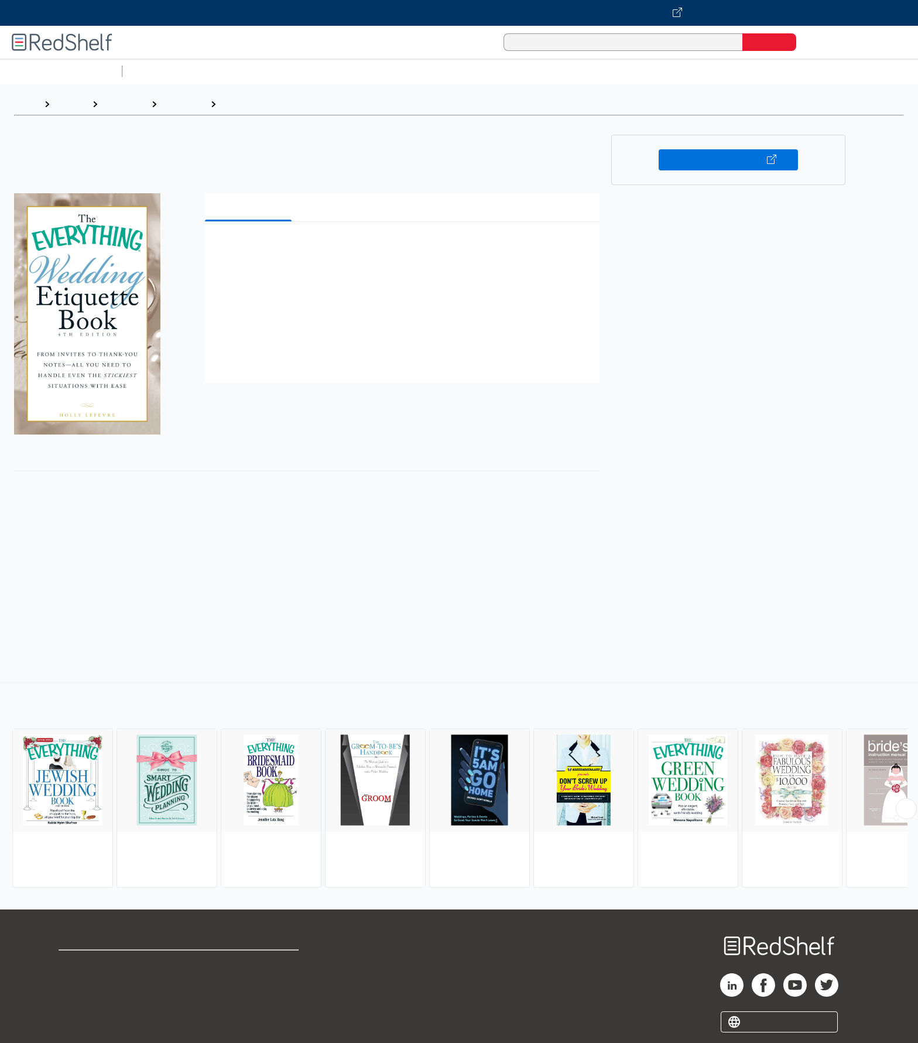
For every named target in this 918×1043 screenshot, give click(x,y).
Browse (71, 104)
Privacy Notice (91, 1001)
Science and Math (229, 71)
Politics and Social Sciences (577, 71)
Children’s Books (777, 71)
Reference (124, 104)
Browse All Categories (61, 71)
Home (26, 104)
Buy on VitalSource (729, 159)
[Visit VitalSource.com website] (459, 13)
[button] (404, 248)
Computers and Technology (334, 71)
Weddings (243, 104)
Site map (78, 1020)
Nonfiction (709, 71)
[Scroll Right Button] (906, 808)
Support (76, 983)
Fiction (662, 71)
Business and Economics (454, 71)
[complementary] (459, 786)
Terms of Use (249, 964)
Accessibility (247, 1001)
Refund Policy (249, 983)
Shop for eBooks (96, 964)
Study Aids (158, 71)
